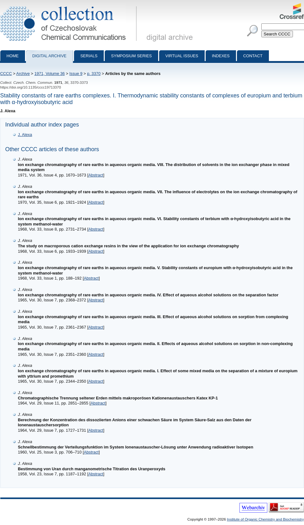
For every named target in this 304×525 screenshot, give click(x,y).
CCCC (6, 73)
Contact (253, 55)
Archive (23, 73)
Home (13, 55)
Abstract (95, 175)
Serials (88, 55)
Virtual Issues (181, 55)
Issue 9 (75, 73)
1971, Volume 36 (49, 73)
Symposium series (131, 55)
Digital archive (49, 55)
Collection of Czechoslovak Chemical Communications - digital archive (69, 5)
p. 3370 (94, 73)
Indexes (221, 55)
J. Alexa (25, 134)
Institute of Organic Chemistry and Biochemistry (265, 519)
